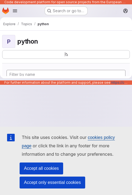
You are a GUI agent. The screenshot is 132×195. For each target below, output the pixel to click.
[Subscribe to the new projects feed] (66, 54)
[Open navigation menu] (15, 10)
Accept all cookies (41, 168)
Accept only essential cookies (52, 182)
